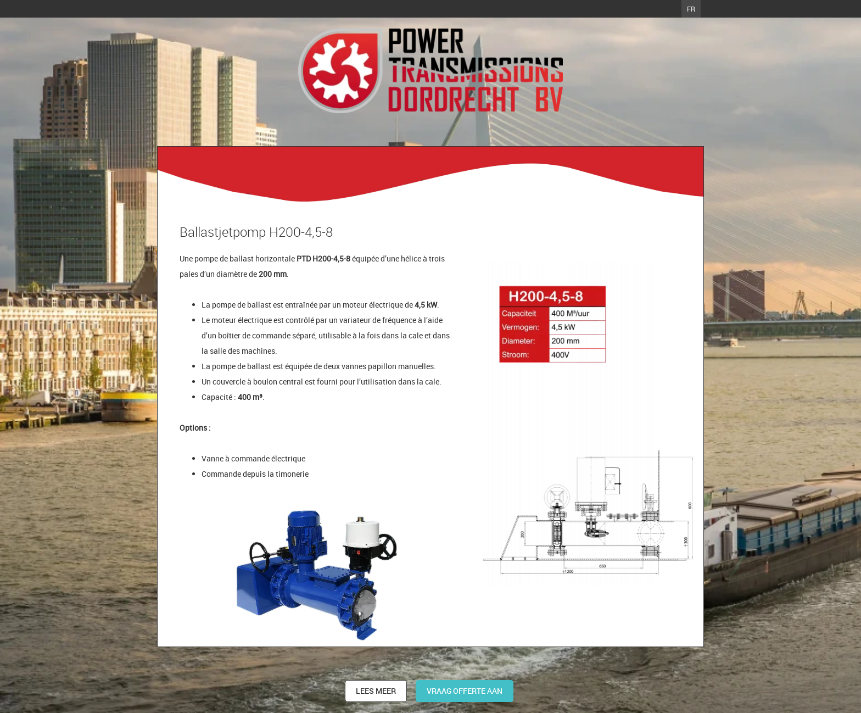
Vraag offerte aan (464, 691)
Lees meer (376, 691)
